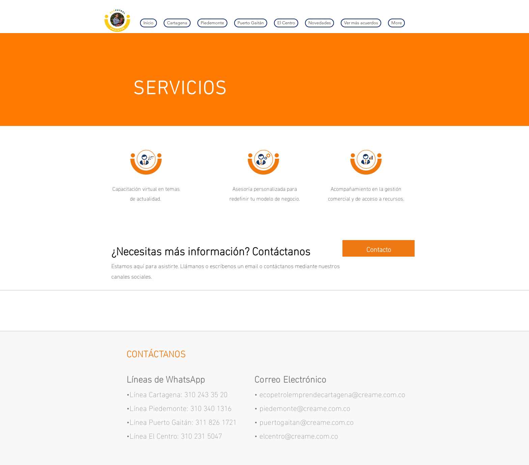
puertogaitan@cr (286, 421)
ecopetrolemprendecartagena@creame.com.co (332, 394)
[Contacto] (378, 248)
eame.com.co (333, 421)
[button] (361, 23)
